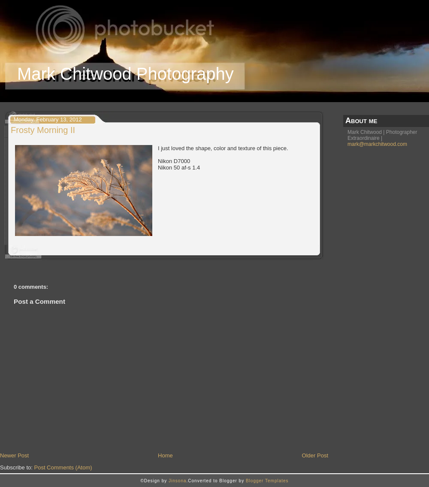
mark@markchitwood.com (377, 144)
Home (165, 455)
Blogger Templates (267, 480)
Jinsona (177, 480)
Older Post (315, 455)
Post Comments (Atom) (63, 467)
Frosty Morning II (43, 130)
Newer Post (14, 455)
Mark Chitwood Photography (125, 73)
